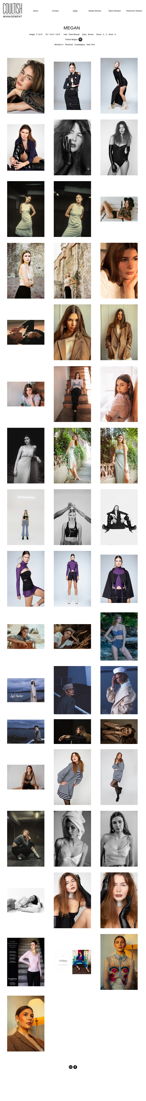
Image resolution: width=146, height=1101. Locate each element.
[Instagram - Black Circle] (80, 39)
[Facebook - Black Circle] (75, 1067)
